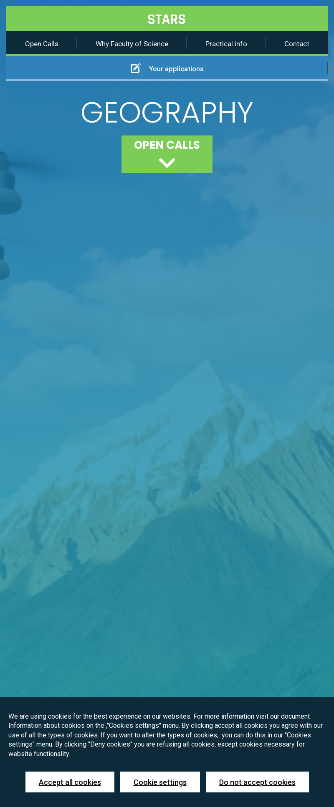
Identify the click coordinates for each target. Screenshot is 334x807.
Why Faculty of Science (132, 44)
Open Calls (41, 44)
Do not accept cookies (257, 782)
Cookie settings (160, 782)
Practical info (226, 44)
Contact (296, 44)
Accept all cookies (70, 782)
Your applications (167, 68)
